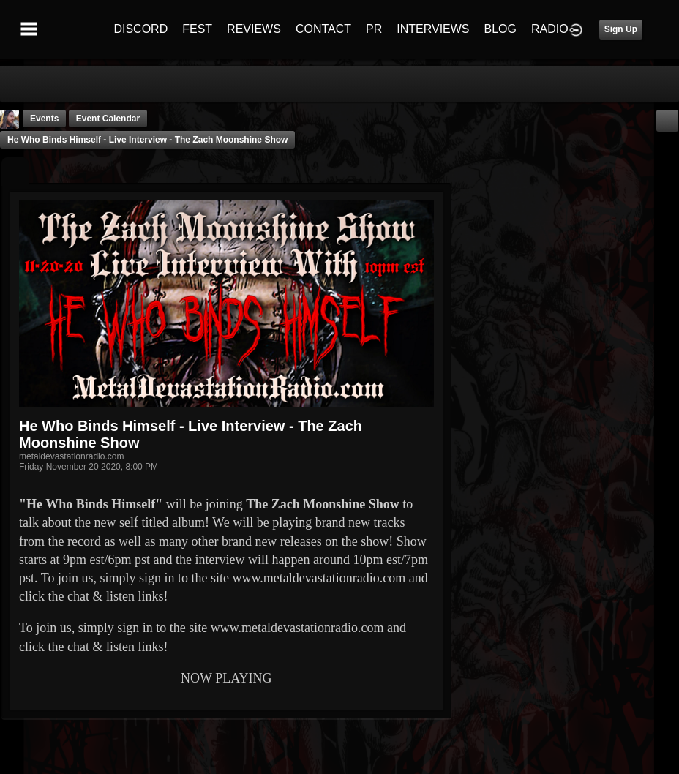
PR (374, 29)
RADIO (550, 29)
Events (44, 118)
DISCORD (140, 29)
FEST (197, 29)
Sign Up (620, 29)
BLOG (500, 29)
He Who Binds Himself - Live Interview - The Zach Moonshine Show (147, 140)
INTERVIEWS (433, 29)
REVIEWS (254, 29)
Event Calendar (108, 118)
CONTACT (323, 29)
